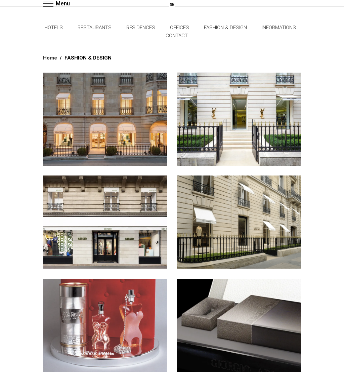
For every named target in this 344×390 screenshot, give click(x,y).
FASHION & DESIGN (225, 28)
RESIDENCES (140, 28)
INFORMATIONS (279, 28)
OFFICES (179, 28)
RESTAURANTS (95, 28)
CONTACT (177, 36)
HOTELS (53, 28)
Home (50, 58)
